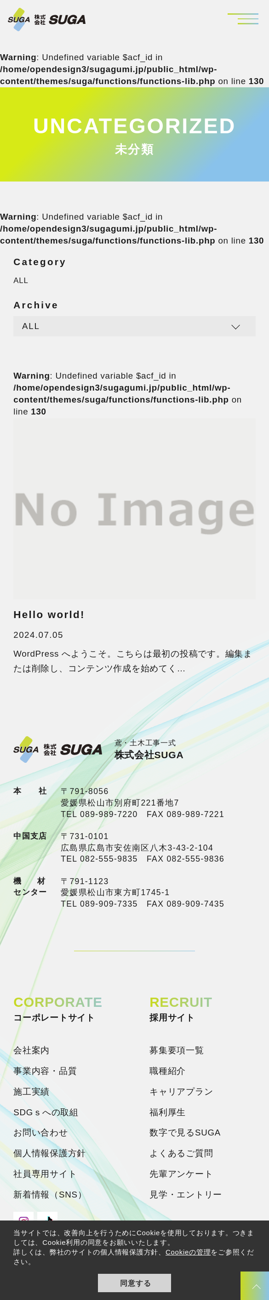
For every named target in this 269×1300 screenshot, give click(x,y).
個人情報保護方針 (49, 1153)
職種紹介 (167, 1071)
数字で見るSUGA (185, 1132)
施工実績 (31, 1091)
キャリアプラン (181, 1091)
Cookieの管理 (188, 1252)
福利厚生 (167, 1112)
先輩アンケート (181, 1174)
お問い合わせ (40, 1132)
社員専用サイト (45, 1174)
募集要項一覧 (176, 1050)
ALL (20, 280)
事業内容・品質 (45, 1071)
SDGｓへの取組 (46, 1112)
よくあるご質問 (181, 1153)
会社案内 (31, 1050)
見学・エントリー (185, 1194)
